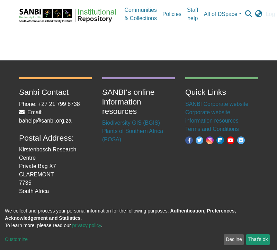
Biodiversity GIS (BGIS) (131, 123)
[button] (259, 14)
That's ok (258, 239)
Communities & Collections (141, 14)
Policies (171, 14)
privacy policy (86, 225)
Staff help (192, 14)
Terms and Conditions (212, 129)
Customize (16, 239)
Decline (234, 239)
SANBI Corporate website (216, 104)
